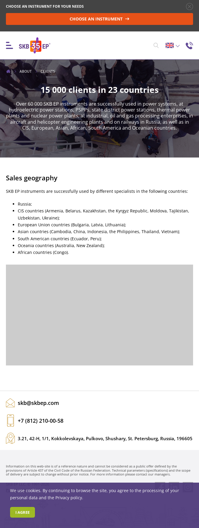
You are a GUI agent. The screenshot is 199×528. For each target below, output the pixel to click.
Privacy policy (68, 497)
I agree (22, 512)
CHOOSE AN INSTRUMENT (99, 19)
